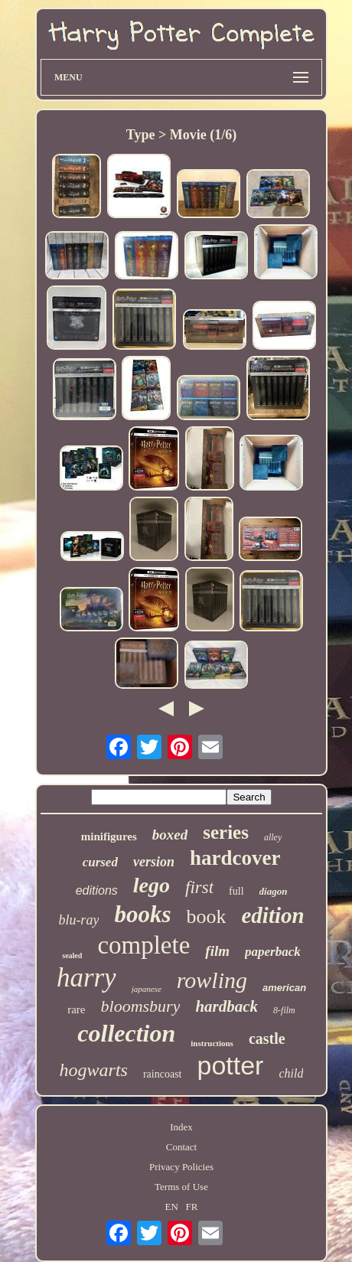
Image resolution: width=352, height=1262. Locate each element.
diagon (273, 891)
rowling (212, 980)
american (284, 987)
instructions (212, 1043)
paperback (273, 951)
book (206, 916)
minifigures (109, 836)
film (217, 951)
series (226, 832)
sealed (72, 955)
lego (151, 885)
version (153, 861)
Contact (181, 1147)
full (236, 891)
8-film (284, 1010)
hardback (226, 1006)
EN (171, 1206)
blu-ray (78, 920)
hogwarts (94, 1070)
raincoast (162, 1074)
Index (181, 1127)
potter (230, 1065)
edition (272, 915)
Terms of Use (181, 1186)
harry (86, 978)
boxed (169, 835)
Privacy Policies (181, 1166)
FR (192, 1206)
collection (126, 1033)
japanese (146, 988)
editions (97, 890)
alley (273, 837)
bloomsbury (141, 1006)
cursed (100, 862)
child (291, 1073)
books (142, 914)
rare (76, 1009)
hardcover (235, 857)
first (199, 887)
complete (143, 945)
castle (267, 1038)
